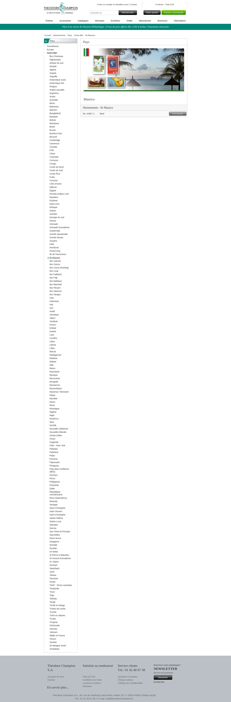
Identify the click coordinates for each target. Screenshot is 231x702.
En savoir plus (159, 682)
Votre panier (153, 12)
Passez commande (174, 12)
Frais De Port (89, 676)
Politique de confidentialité (130, 683)
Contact (133, 4)
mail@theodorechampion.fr (119, 698)
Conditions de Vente (92, 680)
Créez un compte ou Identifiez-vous (112, 4)
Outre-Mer (78, 35)
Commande (178, 114)
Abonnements (59, 35)
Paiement (87, 686)
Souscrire (164, 677)
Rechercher (129, 12)
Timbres (49, 21)
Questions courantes (127, 676)
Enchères (115, 21)
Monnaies (99, 21)
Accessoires (65, 21)
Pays (69, 35)
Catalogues (83, 21)
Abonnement (145, 21)
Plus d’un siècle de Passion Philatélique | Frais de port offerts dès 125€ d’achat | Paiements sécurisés (115, 26)
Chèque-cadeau (125, 680)
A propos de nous (56, 676)
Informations (180, 21)
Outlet (129, 21)
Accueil (48, 35)
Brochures (162, 21)
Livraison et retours (92, 683)
